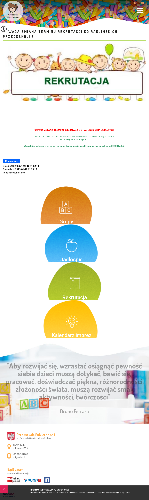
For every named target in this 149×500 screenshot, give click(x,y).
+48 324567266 (135, 3)
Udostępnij (11, 161)
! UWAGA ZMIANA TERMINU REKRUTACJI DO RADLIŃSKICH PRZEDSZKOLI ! (60, 34)
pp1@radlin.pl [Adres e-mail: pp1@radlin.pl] (19, 457)
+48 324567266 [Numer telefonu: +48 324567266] (20, 454)
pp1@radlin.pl (142, 3)
